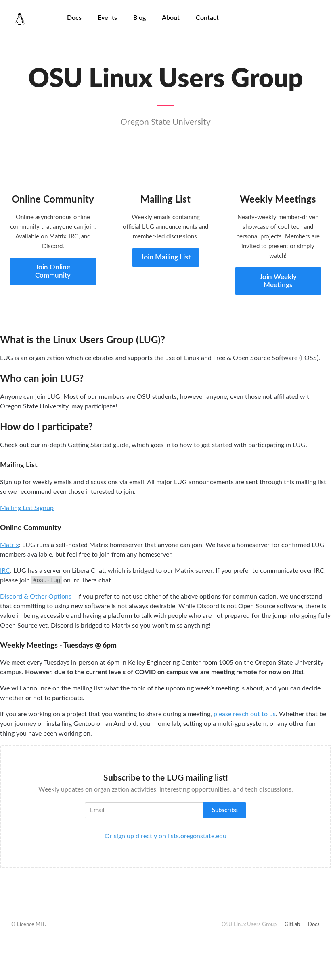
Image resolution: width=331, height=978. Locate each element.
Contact (207, 18)
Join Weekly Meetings (278, 281)
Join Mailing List (165, 257)
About (171, 18)
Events (107, 18)
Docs (74, 18)
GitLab (292, 924)
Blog (139, 18)
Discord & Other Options (35, 596)
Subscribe (225, 810)
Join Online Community (53, 271)
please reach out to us (245, 714)
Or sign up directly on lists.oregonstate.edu (165, 836)
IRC (5, 571)
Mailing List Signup (27, 508)
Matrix (9, 545)
